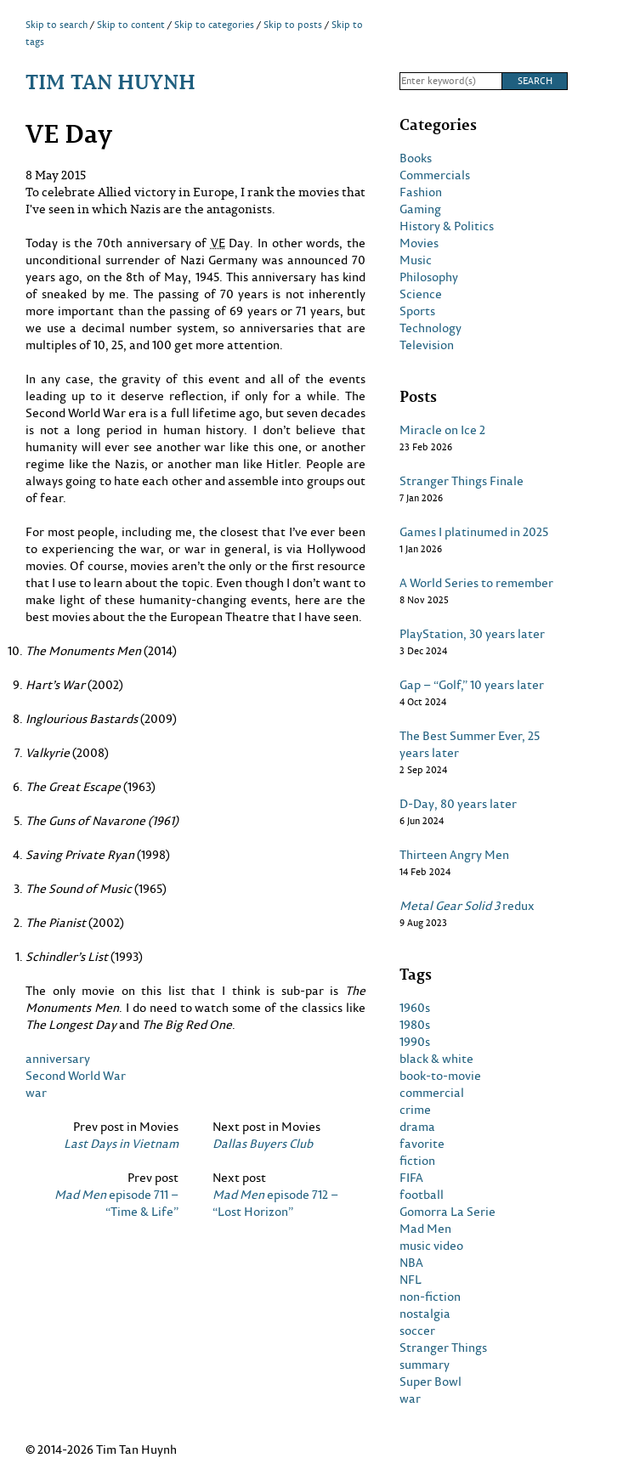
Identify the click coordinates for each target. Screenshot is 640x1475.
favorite (422, 1143)
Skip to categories (214, 24)
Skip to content (131, 24)
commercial (431, 1092)
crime (415, 1109)
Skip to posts (292, 24)
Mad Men (425, 1228)
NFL (410, 1279)
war (36, 1092)
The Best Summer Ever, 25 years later (469, 744)
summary (424, 1364)
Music (415, 259)
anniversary (57, 1058)
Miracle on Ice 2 (442, 429)
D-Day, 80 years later (458, 803)
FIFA (411, 1177)
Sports (417, 310)
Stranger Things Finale (461, 480)
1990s (414, 1041)
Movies (419, 243)
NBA (411, 1262)
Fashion (420, 192)
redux (467, 905)
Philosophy (428, 276)
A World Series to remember (476, 582)
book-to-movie (440, 1075)
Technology (430, 327)
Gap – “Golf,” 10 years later (471, 684)
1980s (414, 1024)
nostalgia (424, 1313)
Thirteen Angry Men (454, 854)
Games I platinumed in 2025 (473, 531)
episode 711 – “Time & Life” (116, 1203)
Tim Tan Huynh (110, 81)
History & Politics (446, 226)
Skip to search (56, 24)
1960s (414, 1007)
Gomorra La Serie (447, 1211)
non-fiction (430, 1296)
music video (431, 1245)
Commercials (434, 175)
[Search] (450, 81)
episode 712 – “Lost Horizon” (275, 1203)
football (421, 1194)
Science (420, 293)
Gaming (420, 209)
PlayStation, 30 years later (472, 633)
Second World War (75, 1075)
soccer (417, 1330)
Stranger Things (443, 1347)
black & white (436, 1058)
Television (426, 344)
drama (417, 1126)
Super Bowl (430, 1381)
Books (415, 158)
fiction (417, 1160)
